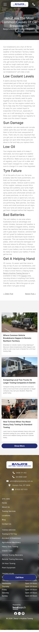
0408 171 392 (21, 473)
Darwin (24, 276)
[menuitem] (9, 503)
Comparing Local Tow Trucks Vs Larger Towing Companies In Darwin (19, 381)
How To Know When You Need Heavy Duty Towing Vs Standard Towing (17, 424)
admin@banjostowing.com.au (21, 481)
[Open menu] (5, 4)
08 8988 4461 (21, 477)
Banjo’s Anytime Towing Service (15, 273)
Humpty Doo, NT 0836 (21, 485)
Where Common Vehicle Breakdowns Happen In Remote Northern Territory (17, 338)
